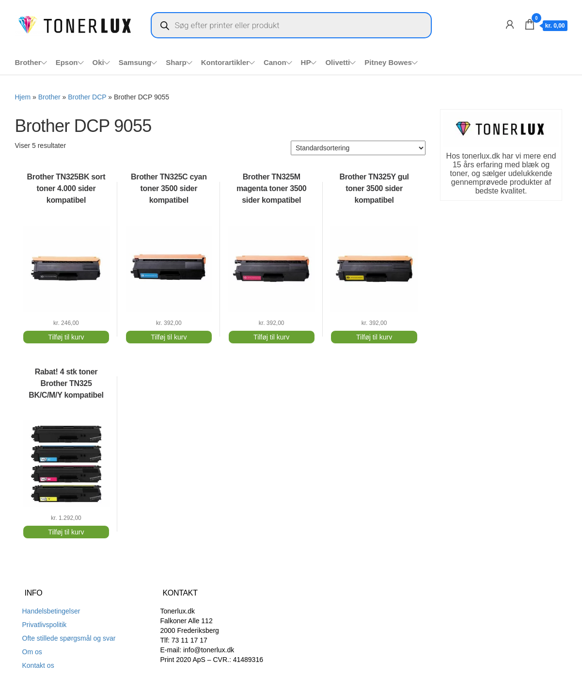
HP (306, 62)
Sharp (176, 62)
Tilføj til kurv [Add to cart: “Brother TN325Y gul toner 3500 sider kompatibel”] (374, 337)
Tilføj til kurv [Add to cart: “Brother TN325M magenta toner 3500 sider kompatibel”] (271, 337)
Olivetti (337, 62)
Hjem (23, 97)
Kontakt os (38, 665)
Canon (275, 62)
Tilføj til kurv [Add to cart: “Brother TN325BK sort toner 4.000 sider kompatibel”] (66, 337)
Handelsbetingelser (51, 611)
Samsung (135, 62)
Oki (98, 62)
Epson (67, 62)
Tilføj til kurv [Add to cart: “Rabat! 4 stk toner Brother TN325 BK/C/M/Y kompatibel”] (66, 532)
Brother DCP (87, 97)
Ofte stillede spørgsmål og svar (69, 638)
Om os (32, 652)
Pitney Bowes (388, 62)
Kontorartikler (225, 62)
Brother (28, 62)
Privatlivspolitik (44, 625)
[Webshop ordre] (358, 148)
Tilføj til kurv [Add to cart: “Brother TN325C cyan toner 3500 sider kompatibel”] (169, 337)
